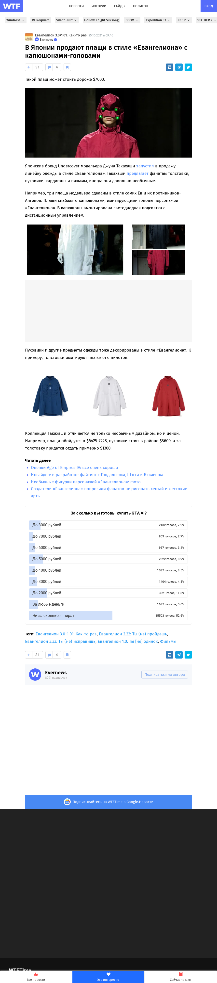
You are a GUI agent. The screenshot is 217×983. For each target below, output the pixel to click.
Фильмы (168, 641)
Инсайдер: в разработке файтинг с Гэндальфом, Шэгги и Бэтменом (97, 474)
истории (99, 6)
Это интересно (108, 977)
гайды (119, 6)
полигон (140, 6)
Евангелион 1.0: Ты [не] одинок (128, 641)
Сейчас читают (181, 977)
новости (76, 6)
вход (208, 6)
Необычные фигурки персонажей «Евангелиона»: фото (86, 481)
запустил (145, 166)
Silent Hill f (66, 20)
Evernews (56, 673)
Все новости (36, 977)
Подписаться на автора (165, 674)
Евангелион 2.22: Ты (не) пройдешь (133, 634)
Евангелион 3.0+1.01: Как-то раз (61, 35)
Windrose (15, 20)
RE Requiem (40, 20)
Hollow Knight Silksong (101, 20)
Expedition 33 (158, 20)
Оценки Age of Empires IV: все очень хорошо (74, 467)
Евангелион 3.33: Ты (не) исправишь (60, 641)
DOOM (132, 20)
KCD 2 (184, 20)
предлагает (138, 173)
